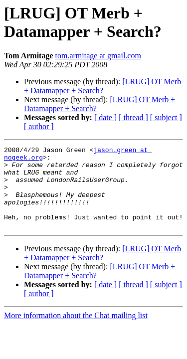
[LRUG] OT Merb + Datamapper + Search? (102, 86)
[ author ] (39, 126)
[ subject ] (166, 117)
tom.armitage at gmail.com (98, 55)
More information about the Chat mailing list (76, 332)
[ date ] (105, 117)
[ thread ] (133, 117)
